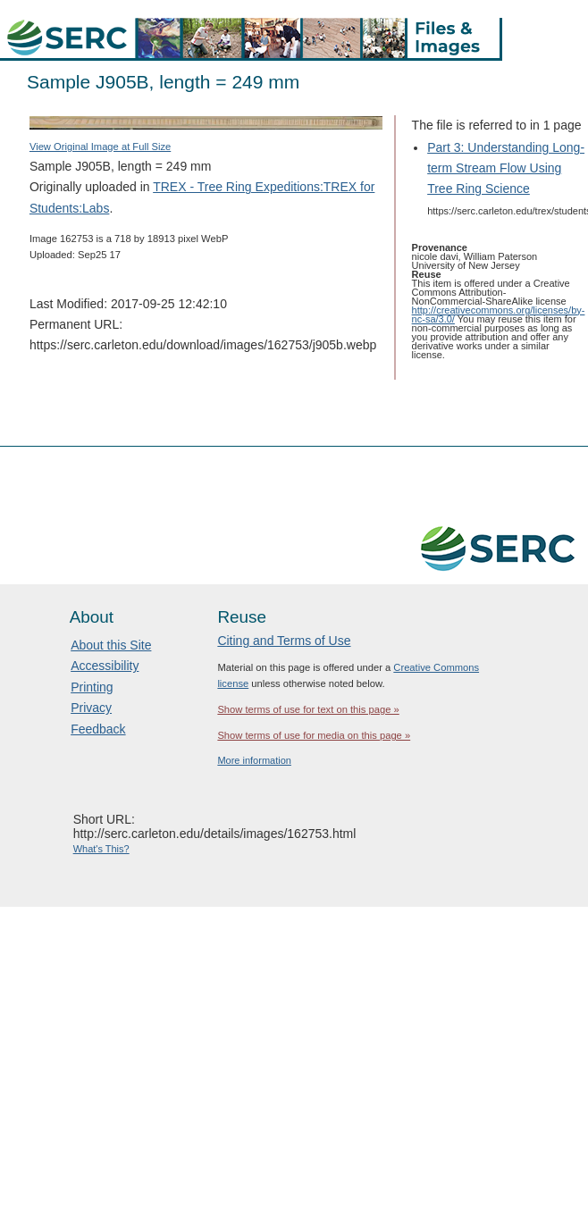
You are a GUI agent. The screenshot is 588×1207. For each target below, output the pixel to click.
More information (254, 760)
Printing (92, 687)
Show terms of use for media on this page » (313, 735)
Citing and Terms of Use (283, 640)
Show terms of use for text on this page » (308, 709)
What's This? (101, 848)
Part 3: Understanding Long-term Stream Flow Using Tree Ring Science (505, 168)
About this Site (111, 645)
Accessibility (105, 665)
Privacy (91, 707)
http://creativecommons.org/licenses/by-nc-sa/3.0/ (498, 314)
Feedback (98, 729)
